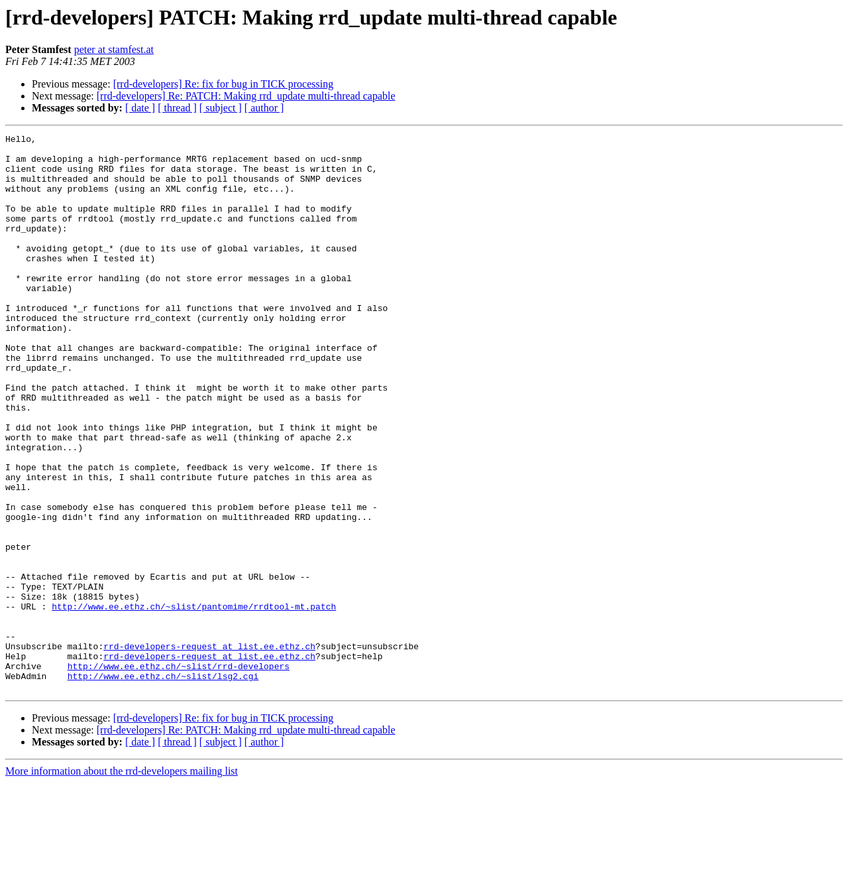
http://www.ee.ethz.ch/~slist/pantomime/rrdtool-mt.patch (194, 702)
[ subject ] (220, 107)
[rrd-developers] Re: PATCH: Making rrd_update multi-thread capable (246, 95)
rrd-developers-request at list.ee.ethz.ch (209, 749)
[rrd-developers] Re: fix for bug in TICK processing (223, 84)
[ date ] (140, 107)
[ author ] (264, 107)
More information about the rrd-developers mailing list (121, 882)
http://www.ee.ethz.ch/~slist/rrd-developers (179, 773)
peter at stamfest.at (114, 49)
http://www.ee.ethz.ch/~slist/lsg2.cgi (163, 785)
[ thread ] (177, 107)
